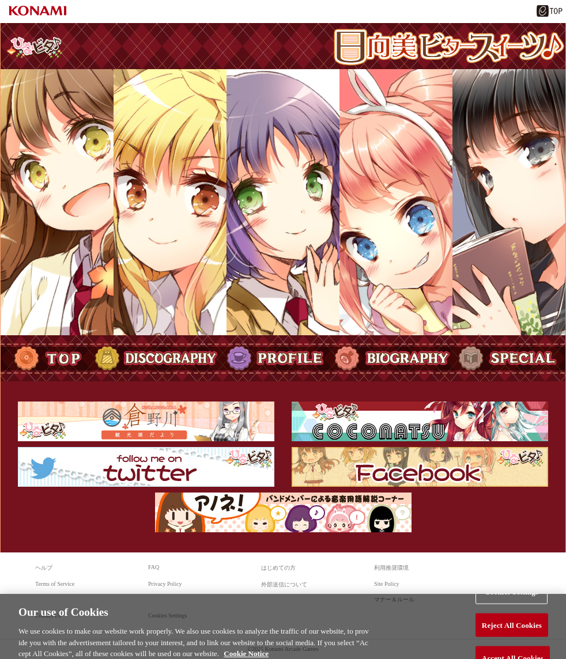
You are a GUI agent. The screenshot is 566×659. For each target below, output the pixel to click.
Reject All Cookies (512, 628)
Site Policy (386, 584)
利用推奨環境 (391, 568)
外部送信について (284, 584)
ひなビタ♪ (34, 47)
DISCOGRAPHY (156, 358)
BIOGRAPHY (392, 358)
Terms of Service (54, 584)
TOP (45, 358)
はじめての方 (278, 568)
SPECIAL (510, 358)
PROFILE (276, 358)
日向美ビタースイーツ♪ (449, 47)
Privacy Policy (165, 584)
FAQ (153, 567)
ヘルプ (43, 568)
